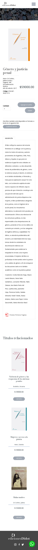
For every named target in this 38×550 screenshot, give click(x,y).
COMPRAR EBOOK (11, 126)
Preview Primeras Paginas (18, 315)
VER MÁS (19, 399)
